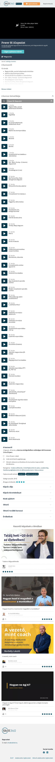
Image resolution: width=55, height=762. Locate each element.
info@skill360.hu (12, 743)
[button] (6, 89)
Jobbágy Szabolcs (11, 61)
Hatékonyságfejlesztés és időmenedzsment (18, 470)
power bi (22, 474)
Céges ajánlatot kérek (13, 51)
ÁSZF (12, 758)
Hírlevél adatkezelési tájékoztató (42, 758)
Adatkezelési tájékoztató (23, 758)
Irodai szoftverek (17, 468)
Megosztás (6, 57)
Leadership (44, 468)
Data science (39, 470)
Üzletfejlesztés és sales (31, 468)
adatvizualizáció (32, 474)
